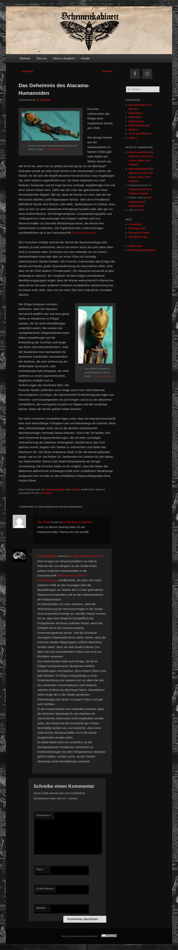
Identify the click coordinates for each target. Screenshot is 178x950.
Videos (133, 137)
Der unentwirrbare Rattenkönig (140, 201)
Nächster (109, 71)
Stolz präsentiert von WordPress (79, 936)
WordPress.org (138, 236)
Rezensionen (136, 121)
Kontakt (85, 58)
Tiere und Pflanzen (140, 133)
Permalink (45, 493)
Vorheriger (26, 71)
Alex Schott (43, 522)
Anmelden (135, 224)
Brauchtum (135, 113)
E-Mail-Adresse (45, 888)
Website (41, 907)
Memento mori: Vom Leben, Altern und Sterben (141, 160)
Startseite (25, 58)
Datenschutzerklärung (142, 250)
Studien (76, 489)
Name (39, 869)
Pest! (140, 210)
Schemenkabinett (55, 489)
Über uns (41, 58)
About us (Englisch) (64, 58)
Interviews (135, 117)
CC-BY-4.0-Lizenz (52, 149)
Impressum (135, 245)
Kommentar (44, 815)
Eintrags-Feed (137, 228)
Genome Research (84, 232)
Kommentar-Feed (139, 232)
